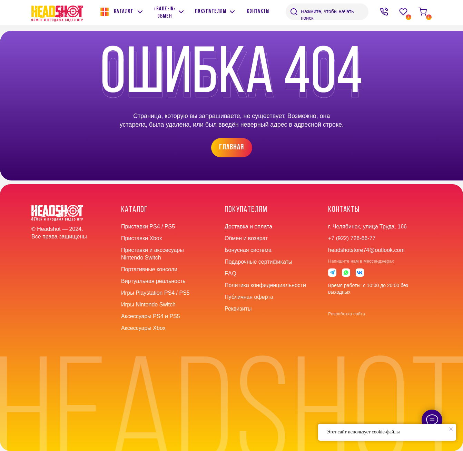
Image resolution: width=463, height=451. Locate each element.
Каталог (134, 210)
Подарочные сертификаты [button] (258, 262)
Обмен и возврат (246, 238)
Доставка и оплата (248, 226)
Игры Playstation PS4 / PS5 (155, 293)
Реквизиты (238, 309)
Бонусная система (248, 250)
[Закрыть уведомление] (450, 428)
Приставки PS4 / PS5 (148, 226)
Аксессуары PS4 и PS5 (150, 316)
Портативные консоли (149, 269)
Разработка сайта (346, 313)
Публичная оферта (249, 297)
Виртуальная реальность (153, 281)
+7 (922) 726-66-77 (351, 238)
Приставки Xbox (141, 238)
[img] (181, 12)
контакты (343, 210)
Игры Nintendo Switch (148, 304)
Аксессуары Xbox (143, 328)
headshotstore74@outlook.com (366, 250)
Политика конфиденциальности (265, 285)
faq (231, 273)
